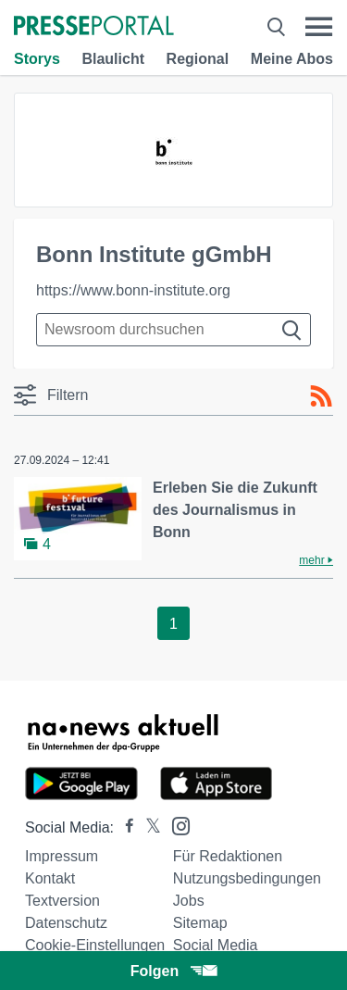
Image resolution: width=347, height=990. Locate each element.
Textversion (62, 901)
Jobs (188, 901)
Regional (198, 59)
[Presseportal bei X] (147, 827)
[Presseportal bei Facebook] (124, 827)
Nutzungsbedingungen (247, 878)
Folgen (173, 971)
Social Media (215, 945)
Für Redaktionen (227, 856)
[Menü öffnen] (318, 27)
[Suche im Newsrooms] (173, 329)
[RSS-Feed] (321, 396)
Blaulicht (112, 59)
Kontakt (50, 878)
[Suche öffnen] (276, 27)
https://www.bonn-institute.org (133, 290)
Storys (37, 59)
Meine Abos (292, 59)
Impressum (61, 856)
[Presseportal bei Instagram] (175, 825)
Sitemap (200, 923)
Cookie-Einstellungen (95, 945)
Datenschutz (66, 923)
